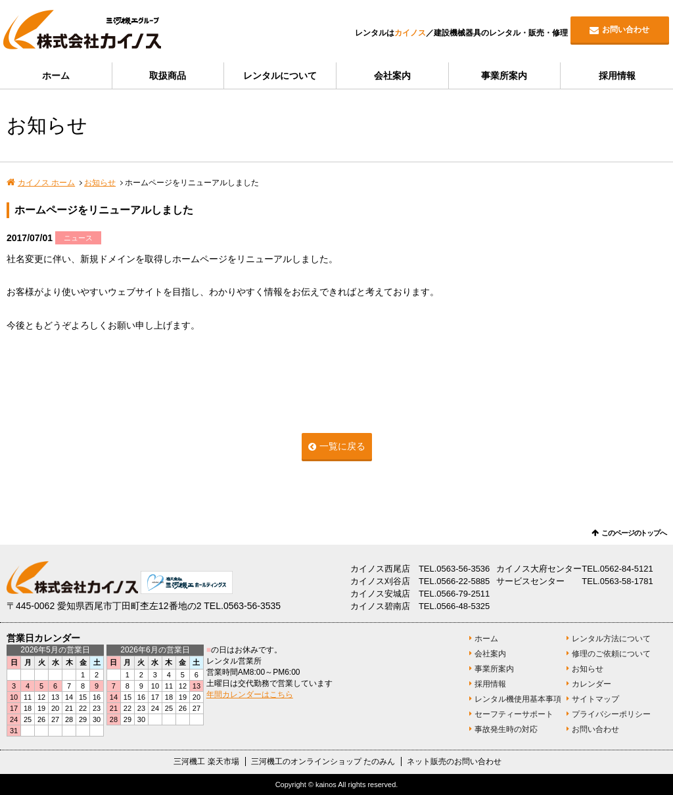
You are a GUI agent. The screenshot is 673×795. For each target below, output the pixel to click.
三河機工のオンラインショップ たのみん (323, 761)
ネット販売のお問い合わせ (454, 761)
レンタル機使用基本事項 (518, 699)
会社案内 (392, 75)
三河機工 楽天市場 (206, 761)
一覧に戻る (342, 446)
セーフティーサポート (514, 714)
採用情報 (617, 75)
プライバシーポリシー (611, 714)
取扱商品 (167, 75)
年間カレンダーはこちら (249, 694)
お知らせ (100, 182)
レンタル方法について (611, 638)
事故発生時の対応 (506, 729)
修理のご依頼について (611, 653)
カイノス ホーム (46, 182)
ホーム (56, 75)
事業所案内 (504, 75)
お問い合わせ (625, 29)
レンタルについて (280, 75)
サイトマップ (595, 699)
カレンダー (591, 684)
